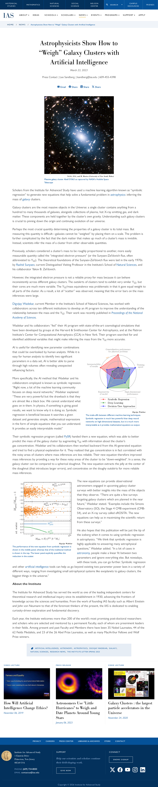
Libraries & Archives (89, 741)
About (23, 15)
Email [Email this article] (61, 86)
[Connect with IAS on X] (112, 771)
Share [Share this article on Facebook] (73, 86)
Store (107, 741)
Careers (50, 741)
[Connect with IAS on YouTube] (127, 771)
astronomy (83, 553)
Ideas (36, 15)
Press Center (66, 741)
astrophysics (117, 194)
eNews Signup (121, 760)
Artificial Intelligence (47, 648)
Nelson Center (94, 4)
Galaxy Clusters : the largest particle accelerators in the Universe (130, 708)
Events (95, 15)
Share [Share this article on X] (96, 86)
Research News (57, 652)
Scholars (67, 15)
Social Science (75, 4)
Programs (111, 15)
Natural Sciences (54, 4)
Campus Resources (133, 4)
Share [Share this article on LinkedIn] (84, 86)
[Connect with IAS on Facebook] (120, 771)
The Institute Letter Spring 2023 (83, 652)
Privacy (37, 741)
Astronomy (66, 648)
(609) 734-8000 (30, 769)
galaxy (26, 199)
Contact (120, 741)
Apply (142, 15)
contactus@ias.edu (30, 772)
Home (10, 25)
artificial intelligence (37, 566)
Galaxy (113, 648)
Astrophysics (81, 648)
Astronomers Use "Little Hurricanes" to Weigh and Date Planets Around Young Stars (78, 710)
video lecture (12, 665)
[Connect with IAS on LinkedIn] (142, 771)
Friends (150, 5)
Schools (50, 15)
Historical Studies (11, 4)
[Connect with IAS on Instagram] (135, 771)
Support (128, 15)
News (82, 15)
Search (114, 5)
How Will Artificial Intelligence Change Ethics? (26, 705)
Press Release (63, 665)
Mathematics (33, 5)
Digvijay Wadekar (98, 648)
